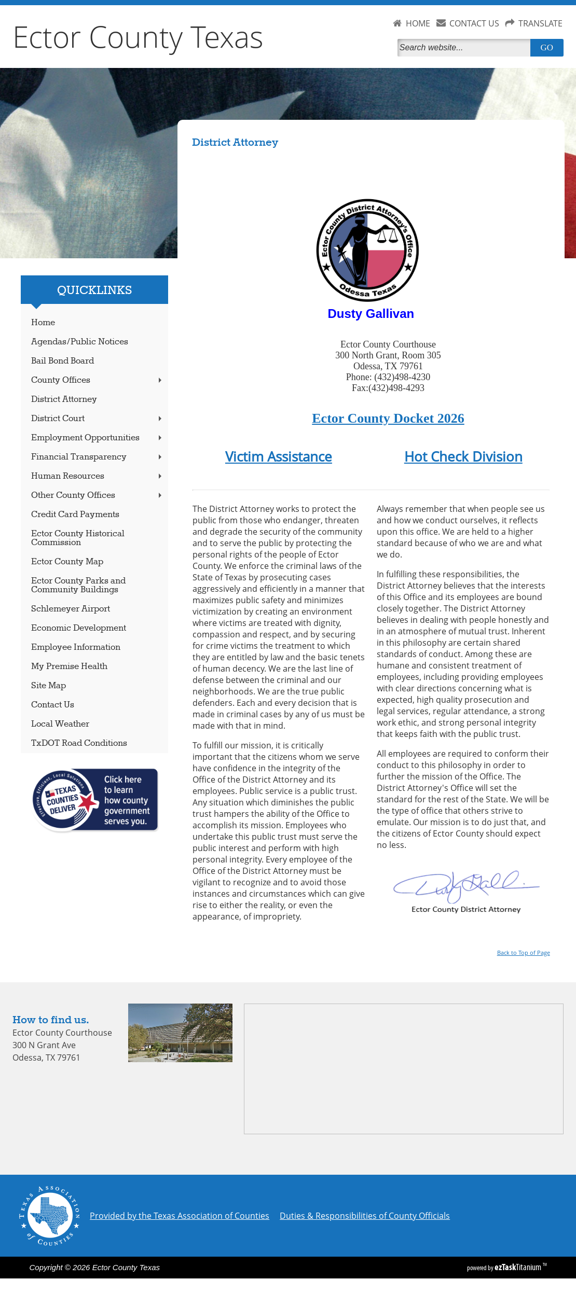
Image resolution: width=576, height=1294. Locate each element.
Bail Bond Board (62, 361)
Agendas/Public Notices (79, 342)
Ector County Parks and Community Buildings (78, 585)
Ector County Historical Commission (78, 538)
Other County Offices (97, 495)
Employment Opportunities (97, 438)
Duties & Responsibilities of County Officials (365, 1215)
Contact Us (52, 705)
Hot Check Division (463, 457)
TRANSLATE (540, 23)
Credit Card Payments (75, 514)
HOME (418, 23)
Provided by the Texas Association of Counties (179, 1215)
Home (43, 322)
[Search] (465, 48)
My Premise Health (69, 666)
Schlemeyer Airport (70, 609)
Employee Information (75, 647)
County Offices (97, 380)
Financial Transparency (97, 457)
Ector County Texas (138, 36)
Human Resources (97, 476)
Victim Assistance (278, 457)
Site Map (48, 685)
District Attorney (64, 399)
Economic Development (78, 628)
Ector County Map (67, 561)
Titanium (519, 1267)
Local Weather (60, 724)
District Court (97, 418)
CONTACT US (474, 23)
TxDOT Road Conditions (79, 743)
